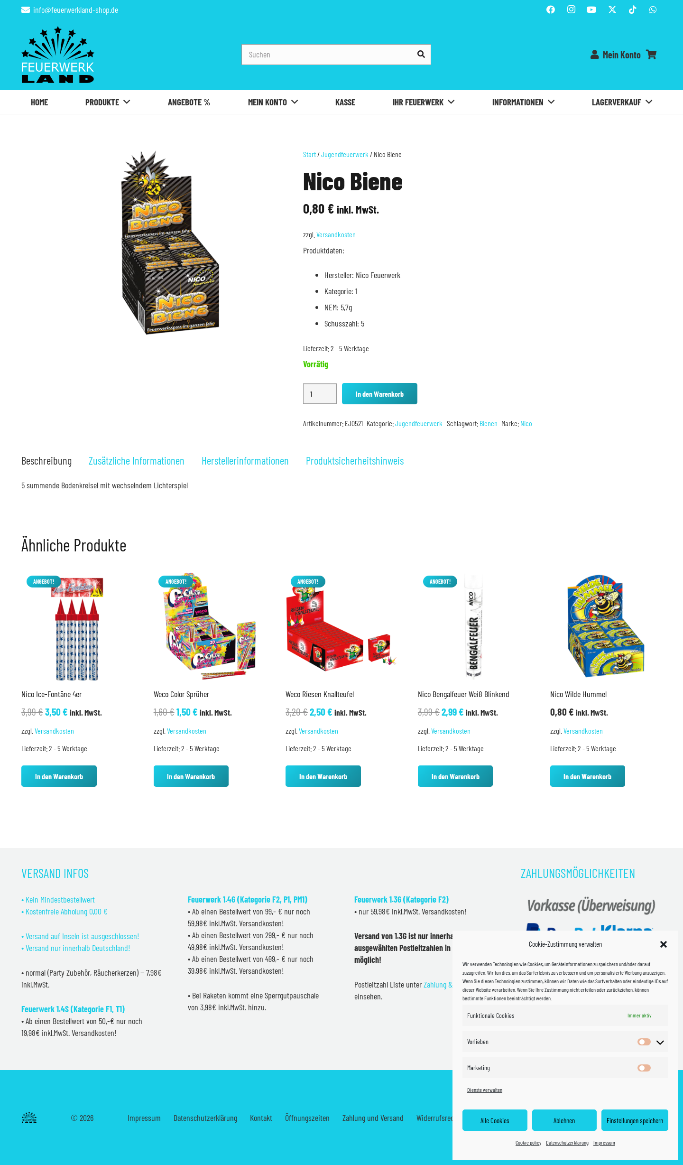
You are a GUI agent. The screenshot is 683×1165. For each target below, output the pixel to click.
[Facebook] (550, 9)
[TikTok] (632, 9)
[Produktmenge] (320, 393)
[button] (663, 944)
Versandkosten (336, 234)
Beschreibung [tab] (46, 460)
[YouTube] (591, 9)
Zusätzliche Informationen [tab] (137, 460)
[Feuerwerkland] (57, 54)
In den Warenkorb (380, 393)
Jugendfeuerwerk (345, 153)
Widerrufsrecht (438, 1117)
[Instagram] (571, 9)
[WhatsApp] (653, 9)
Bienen (489, 423)
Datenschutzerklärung (567, 1142)
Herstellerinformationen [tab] (245, 460)
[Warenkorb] (651, 54)
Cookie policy (528, 1142)
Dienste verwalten (484, 1089)
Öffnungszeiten (307, 1117)
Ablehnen (564, 1120)
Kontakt (261, 1117)
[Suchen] (336, 54)
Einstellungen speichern (635, 1120)
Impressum (604, 1142)
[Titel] (612, 9)
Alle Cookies (494, 1120)
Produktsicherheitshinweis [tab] (355, 460)
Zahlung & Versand (451, 984)
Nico (526, 423)
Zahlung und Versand (373, 1117)
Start (309, 153)
